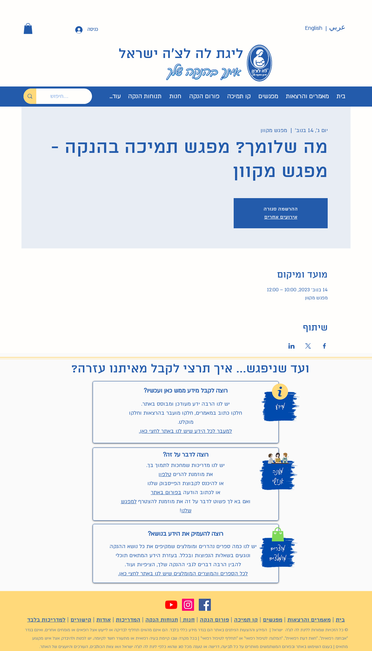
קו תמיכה (246, 620)
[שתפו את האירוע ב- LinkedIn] (291, 346)
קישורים (81, 620)
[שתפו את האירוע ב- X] (308, 346)
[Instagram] (188, 605)
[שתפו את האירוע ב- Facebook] (324, 346)
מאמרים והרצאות (309, 620)
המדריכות (128, 620)
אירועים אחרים (280, 217)
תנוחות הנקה (161, 620)
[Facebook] (205, 605)
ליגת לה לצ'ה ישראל (181, 54)
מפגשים (272, 620)
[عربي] (337, 27)
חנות (188, 620)
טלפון (164, 474)
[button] (28, 28)
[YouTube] (171, 605)
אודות (103, 620)
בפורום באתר (166, 492)
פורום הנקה (214, 620)
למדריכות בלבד (46, 620)
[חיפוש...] (69, 96)
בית (340, 620)
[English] (313, 28)
